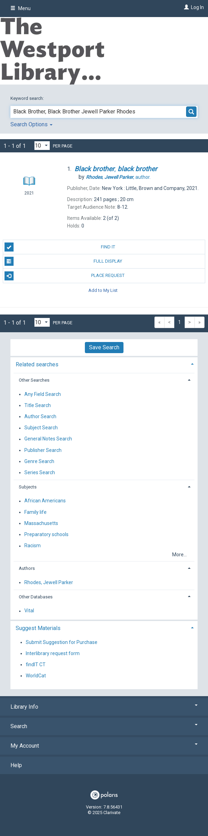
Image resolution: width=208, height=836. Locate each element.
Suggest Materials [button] (38, 628)
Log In (197, 7)
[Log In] (185, 7)
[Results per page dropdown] (42, 145)
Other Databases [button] (36, 596)
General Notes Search (48, 439)
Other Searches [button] (34, 380)
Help (16, 765)
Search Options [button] (31, 124)
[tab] (104, 364)
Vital (29, 611)
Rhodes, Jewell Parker (48, 582)
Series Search (39, 472)
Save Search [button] (104, 347)
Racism (32, 546)
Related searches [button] (37, 364)
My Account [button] (104, 745)
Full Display (63, 261)
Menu (20, 8)
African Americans (45, 501)
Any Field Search (42, 394)
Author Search (40, 416)
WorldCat (36, 675)
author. (118, 177)
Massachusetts (41, 523)
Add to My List (103, 290)
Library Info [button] (104, 706)
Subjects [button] (28, 486)
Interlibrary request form (53, 653)
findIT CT (36, 664)
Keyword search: (27, 98)
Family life (35, 512)
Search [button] (104, 726)
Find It (60, 247)
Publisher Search (43, 450)
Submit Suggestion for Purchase (61, 642)
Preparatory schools (46, 534)
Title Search (37, 405)
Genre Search (39, 461)
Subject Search (41, 428)
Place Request (65, 275)
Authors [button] (27, 568)
